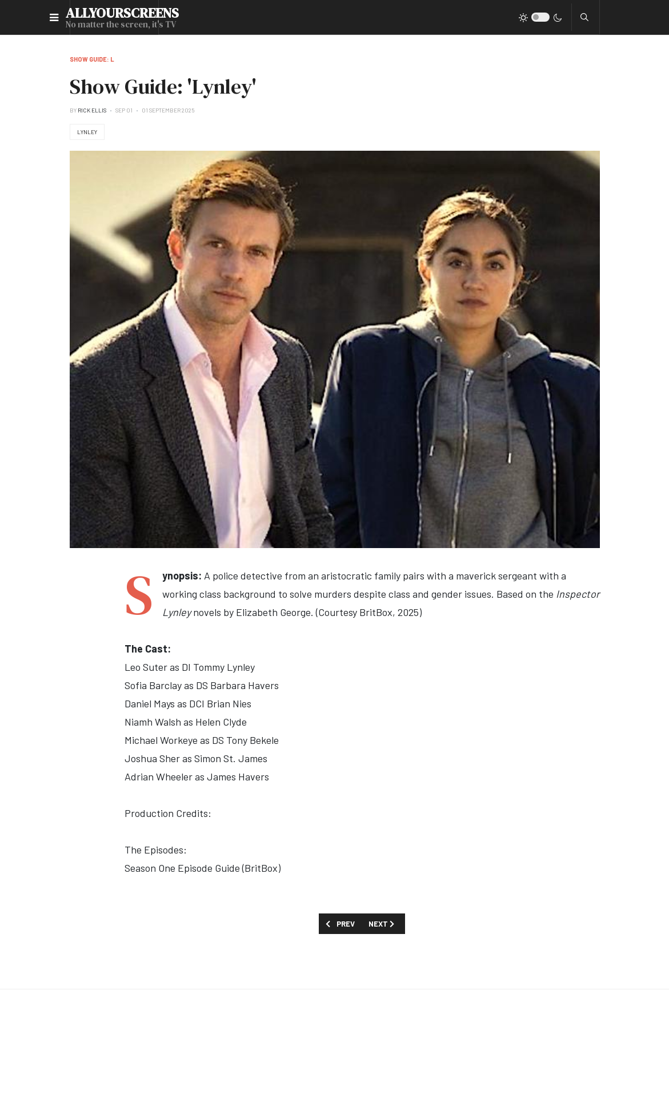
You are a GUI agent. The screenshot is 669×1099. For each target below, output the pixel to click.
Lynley (87, 131)
